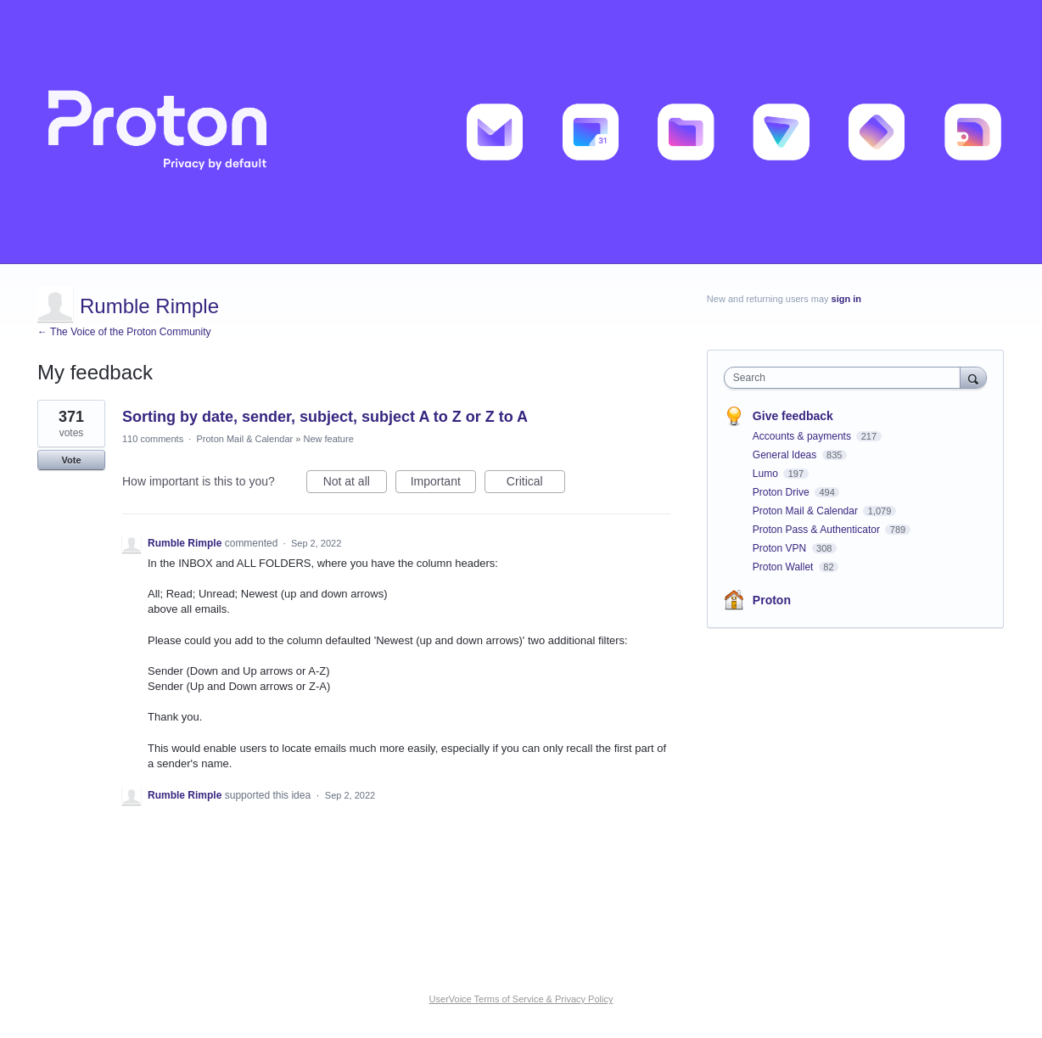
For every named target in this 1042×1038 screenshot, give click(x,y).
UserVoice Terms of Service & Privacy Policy (521, 999)
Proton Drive (782, 492)
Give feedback (793, 416)
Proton (772, 600)
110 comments (152, 439)
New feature (328, 439)
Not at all (355, 483)
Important (443, 483)
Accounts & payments (803, 436)
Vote (71, 460)
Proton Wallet (784, 567)
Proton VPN (781, 548)
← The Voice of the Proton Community (124, 332)
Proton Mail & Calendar (244, 439)
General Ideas (786, 455)
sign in (846, 299)
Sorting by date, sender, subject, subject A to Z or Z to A (325, 416)
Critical (536, 483)
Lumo (767, 474)
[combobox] (846, 378)
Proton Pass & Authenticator (817, 530)
